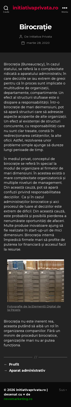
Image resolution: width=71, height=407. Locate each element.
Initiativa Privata (40, 36)
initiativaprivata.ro (35, 7)
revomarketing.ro (18, 399)
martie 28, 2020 (38, 43)
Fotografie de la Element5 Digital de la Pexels (34, 308)
